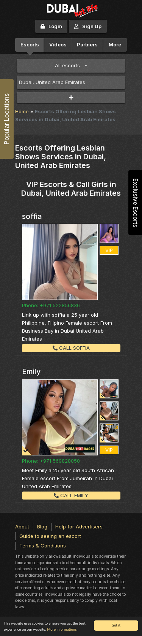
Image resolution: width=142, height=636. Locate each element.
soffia (32, 216)
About (22, 526)
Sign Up (87, 26)
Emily (31, 371)
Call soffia (71, 348)
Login (51, 26)
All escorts (67, 65)
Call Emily (71, 495)
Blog (42, 526)
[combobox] (71, 82)
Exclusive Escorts (135, 202)
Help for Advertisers (79, 526)
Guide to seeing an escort (50, 536)
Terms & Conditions (42, 545)
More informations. (62, 629)
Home (22, 111)
